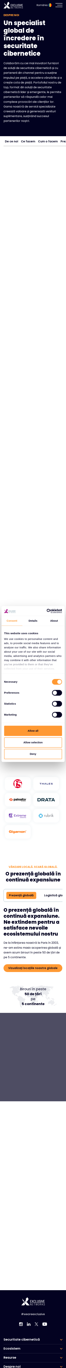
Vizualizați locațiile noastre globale (33, 968)
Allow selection (33, 742)
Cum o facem (48, 141)
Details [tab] (33, 620)
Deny (33, 753)
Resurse (10, 1357)
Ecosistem (12, 1348)
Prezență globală (21, 895)
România (44, 5)
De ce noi (11, 141)
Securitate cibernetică (22, 1339)
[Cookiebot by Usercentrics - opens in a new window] (47, 611)
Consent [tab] (12, 620)
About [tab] (54, 620)
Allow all (33, 730)
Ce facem (28, 141)
